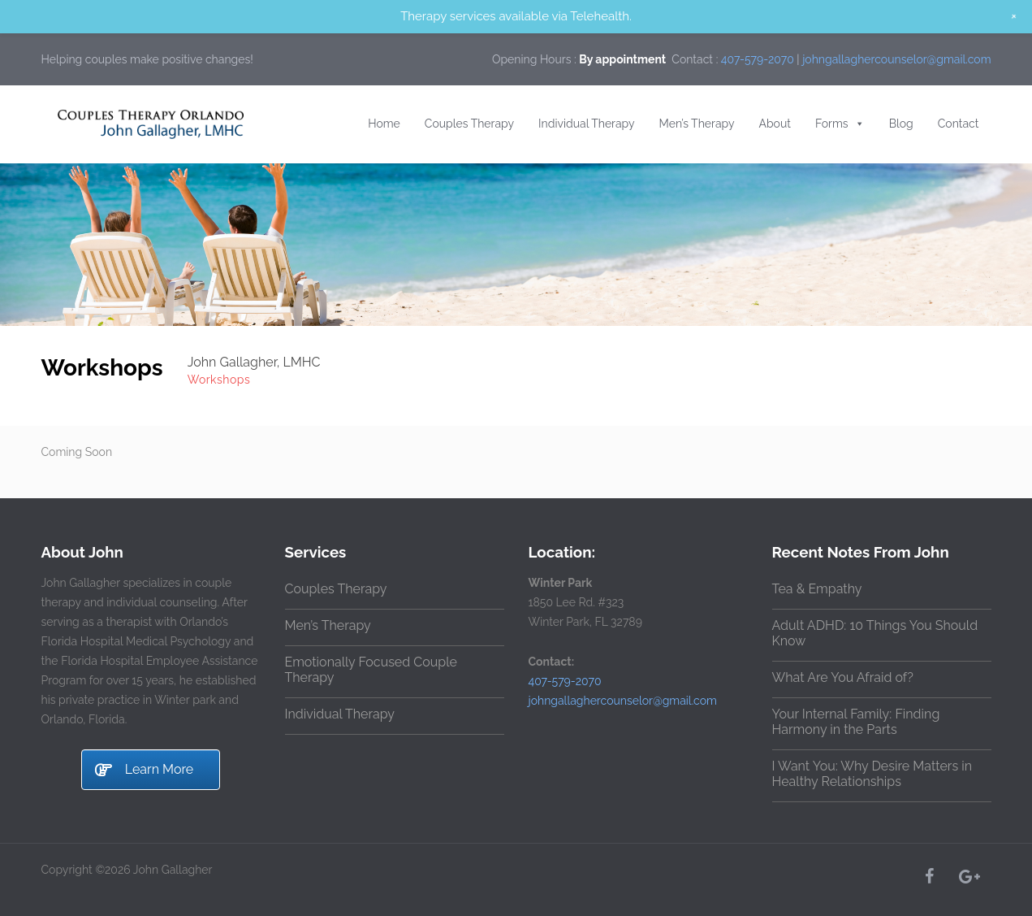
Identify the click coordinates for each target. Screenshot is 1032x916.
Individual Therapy (586, 123)
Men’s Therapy (697, 123)
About (775, 123)
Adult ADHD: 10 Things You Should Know (875, 633)
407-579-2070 (757, 59)
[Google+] (968, 876)
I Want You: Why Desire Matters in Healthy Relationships (872, 773)
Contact (958, 123)
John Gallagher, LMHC (254, 362)
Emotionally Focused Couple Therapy (371, 669)
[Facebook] (929, 876)
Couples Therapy (469, 123)
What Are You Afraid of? (842, 677)
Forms (840, 123)
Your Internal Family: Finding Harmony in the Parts (856, 721)
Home (384, 123)
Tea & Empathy (817, 589)
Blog (901, 123)
